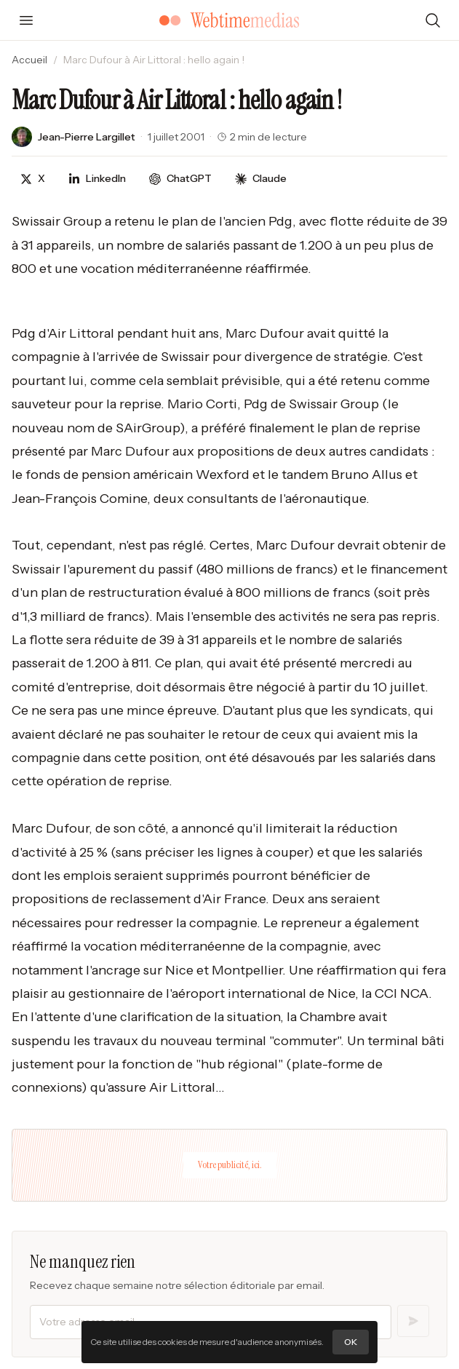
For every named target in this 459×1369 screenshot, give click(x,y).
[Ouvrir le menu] (26, 20)
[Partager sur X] (33, 178)
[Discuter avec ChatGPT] (180, 178)
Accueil (29, 59)
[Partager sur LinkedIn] (97, 178)
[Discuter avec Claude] (260, 178)
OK (350, 1341)
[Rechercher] (432, 20)
